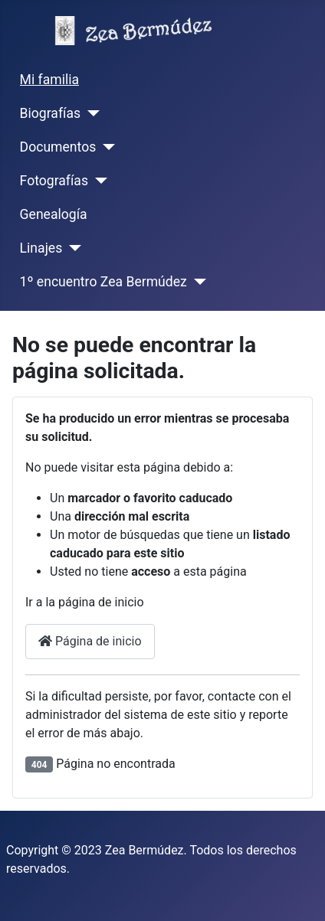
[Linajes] (71, 248)
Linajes (41, 248)
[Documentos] (105, 147)
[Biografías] (90, 113)
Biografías (50, 113)
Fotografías (54, 180)
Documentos (58, 147)
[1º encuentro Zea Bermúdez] (196, 282)
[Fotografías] (97, 181)
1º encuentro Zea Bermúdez (103, 281)
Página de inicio (90, 641)
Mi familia (50, 79)
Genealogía (53, 214)
